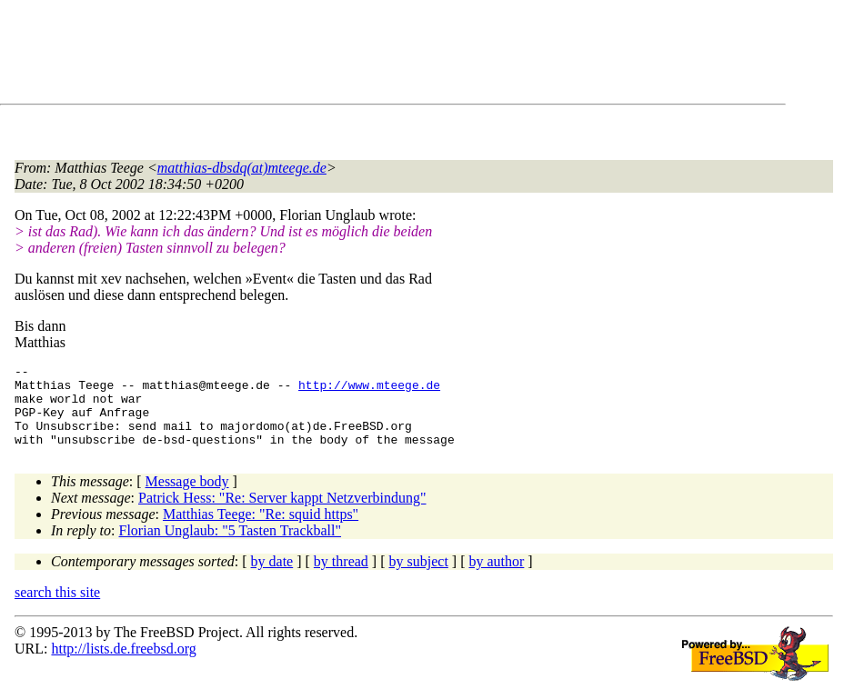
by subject (418, 577)
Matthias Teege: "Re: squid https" (260, 530)
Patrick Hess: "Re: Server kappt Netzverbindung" (282, 514)
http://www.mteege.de (369, 390)
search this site (57, 608)
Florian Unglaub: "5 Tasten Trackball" (230, 546)
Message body (187, 497)
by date (272, 577)
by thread (341, 577)
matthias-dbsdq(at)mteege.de (242, 167)
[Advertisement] (346, 55)
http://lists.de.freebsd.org (123, 665)
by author (496, 577)
